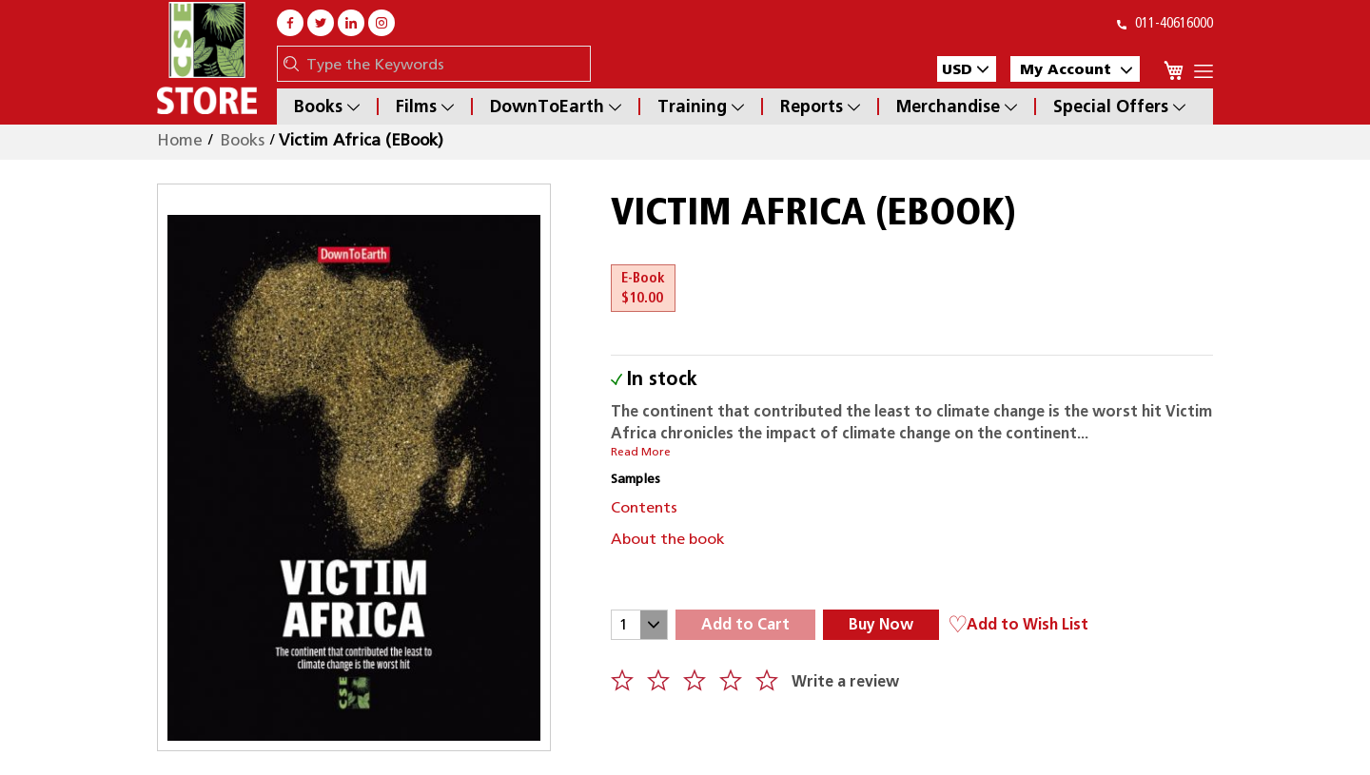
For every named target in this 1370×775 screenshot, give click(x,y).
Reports (820, 106)
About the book (668, 539)
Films (425, 106)
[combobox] (443, 64)
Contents (644, 507)
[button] (966, 69)
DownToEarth (555, 106)
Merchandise (956, 106)
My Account (1076, 69)
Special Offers (1119, 106)
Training (700, 106)
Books (327, 106)
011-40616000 (1165, 22)
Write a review (845, 681)
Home (180, 139)
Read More (641, 451)
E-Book (643, 287)
